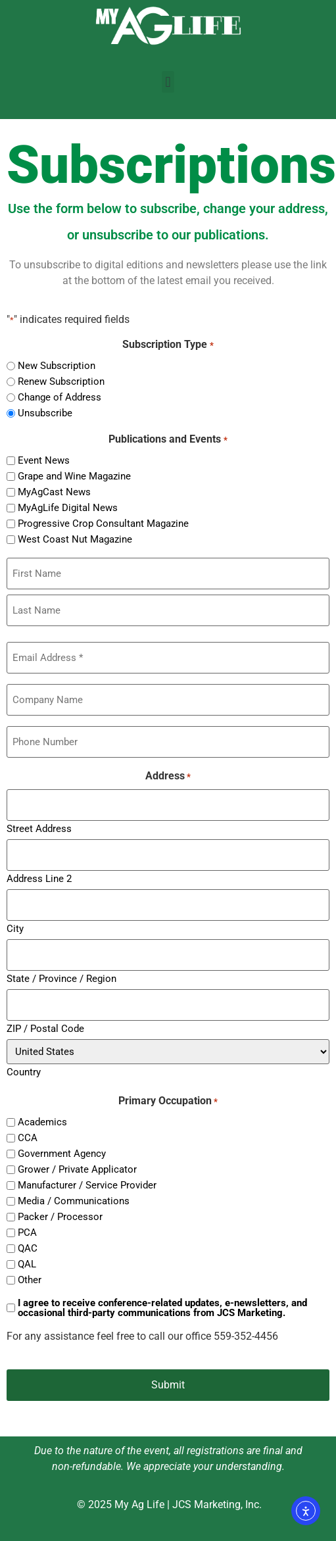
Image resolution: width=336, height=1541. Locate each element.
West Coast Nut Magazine (75, 540)
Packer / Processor (60, 1217)
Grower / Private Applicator (77, 1170)
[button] (168, 82)
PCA (27, 1233)
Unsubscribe (45, 413)
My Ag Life (139, 1504)
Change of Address (59, 398)
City (15, 928)
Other (29, 1280)
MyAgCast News (54, 492)
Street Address (39, 828)
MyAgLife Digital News (68, 508)
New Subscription (56, 366)
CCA (27, 1138)
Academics (42, 1122)
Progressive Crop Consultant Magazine (103, 524)
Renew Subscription (61, 382)
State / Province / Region (61, 978)
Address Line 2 (39, 878)
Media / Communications (74, 1201)
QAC (27, 1249)
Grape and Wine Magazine (74, 476)
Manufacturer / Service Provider (87, 1185)
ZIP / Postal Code (45, 1028)
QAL (27, 1264)
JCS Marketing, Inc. (217, 1504)
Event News (44, 461)
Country (24, 1071)
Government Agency (62, 1154)
